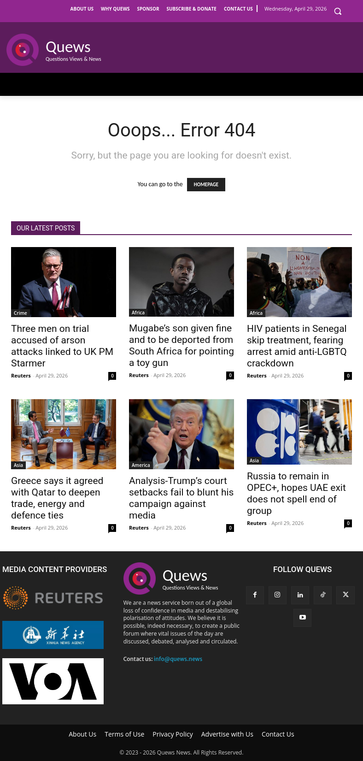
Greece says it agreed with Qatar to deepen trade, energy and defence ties (57, 498)
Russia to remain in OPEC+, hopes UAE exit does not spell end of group (296, 493)
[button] (337, 11)
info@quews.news (178, 658)
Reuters (21, 375)
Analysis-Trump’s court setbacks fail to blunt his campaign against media (181, 498)
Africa (138, 312)
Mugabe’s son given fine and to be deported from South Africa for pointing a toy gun (181, 345)
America (141, 465)
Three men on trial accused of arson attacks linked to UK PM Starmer (62, 346)
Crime (20, 313)
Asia (18, 465)
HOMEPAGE (206, 185)
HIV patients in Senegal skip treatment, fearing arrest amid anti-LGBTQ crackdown (297, 346)
